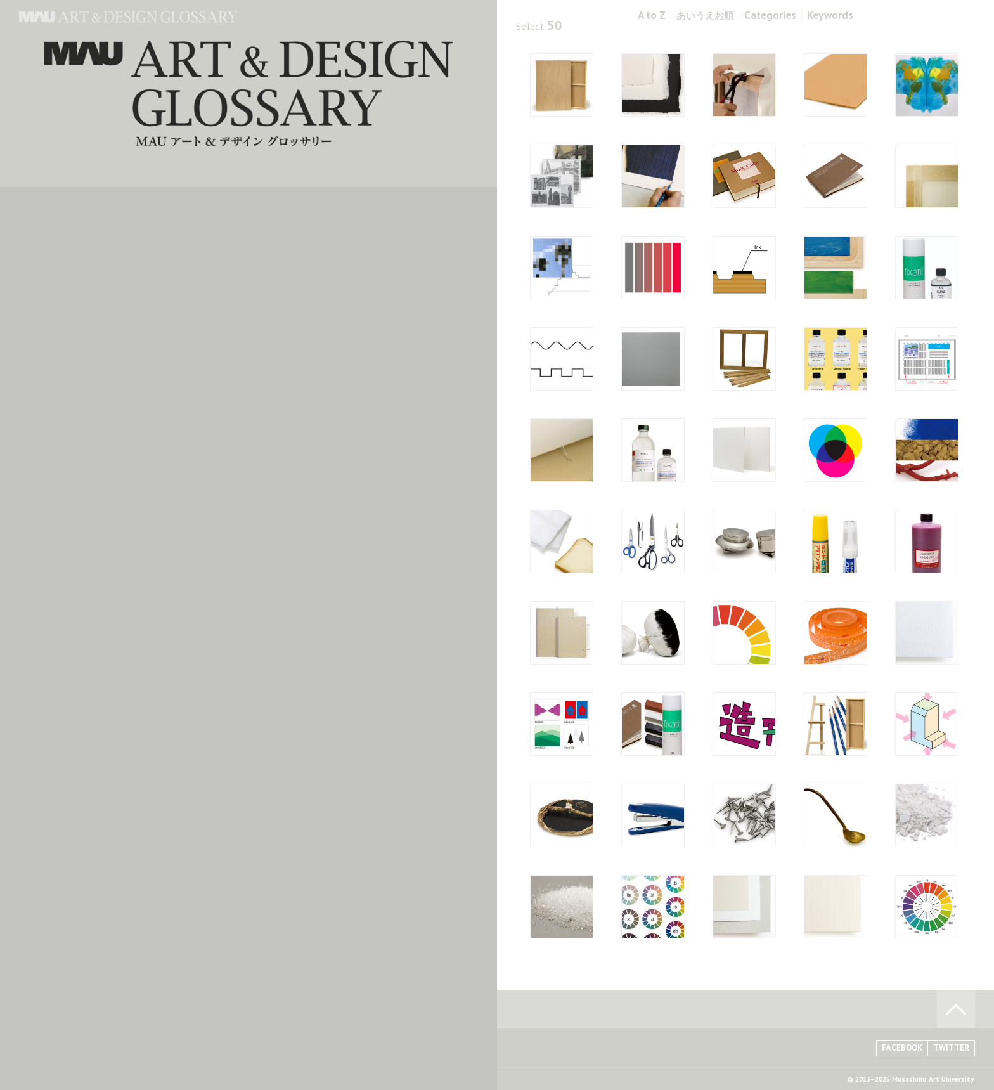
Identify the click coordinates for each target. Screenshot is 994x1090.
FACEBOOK (902, 1047)
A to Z (652, 15)
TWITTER (951, 1047)
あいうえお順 (704, 15)
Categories (770, 15)
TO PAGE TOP (956, 1009)
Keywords (830, 15)
